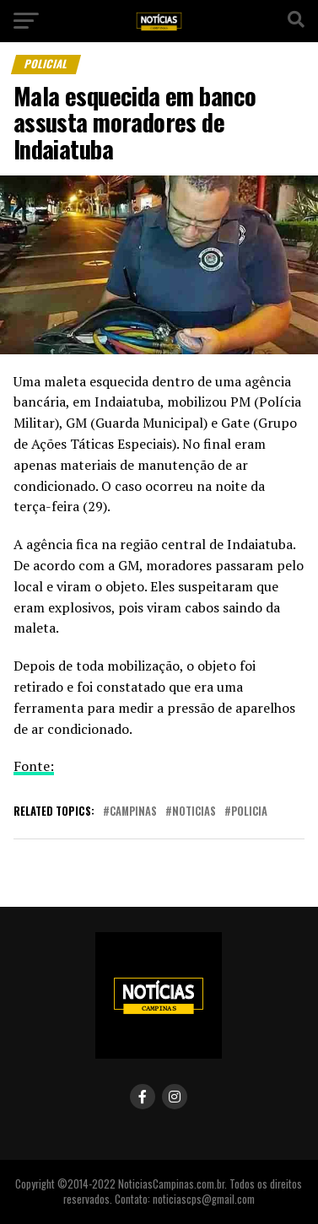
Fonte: (33, 766)
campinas (133, 811)
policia (249, 811)
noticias (194, 811)
